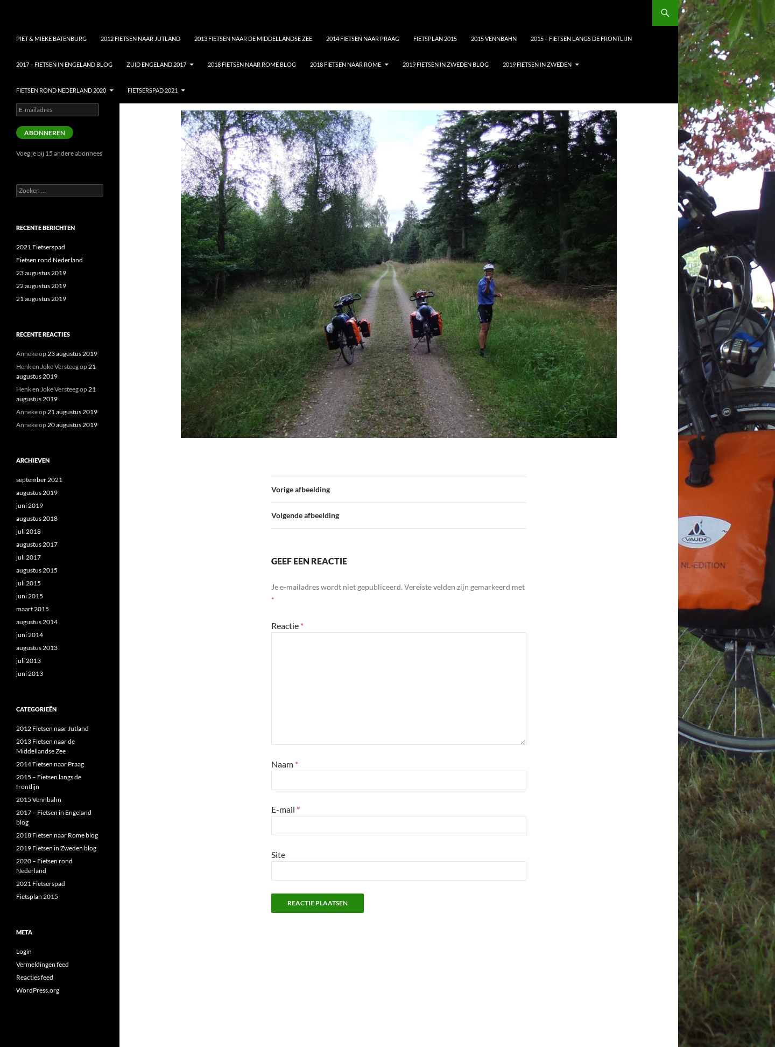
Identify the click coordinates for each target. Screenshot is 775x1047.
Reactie (287, 625)
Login (24, 951)
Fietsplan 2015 (435, 38)
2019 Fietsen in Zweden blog (446, 64)
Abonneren (44, 133)
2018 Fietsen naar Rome (345, 64)
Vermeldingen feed (42, 964)
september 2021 (39, 480)
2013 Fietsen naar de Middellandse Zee (253, 38)
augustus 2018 (37, 518)
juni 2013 (29, 673)
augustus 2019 (37, 492)
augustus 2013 (37, 648)
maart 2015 (32, 609)
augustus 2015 (37, 570)
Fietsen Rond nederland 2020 (61, 90)
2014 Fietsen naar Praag (362, 38)
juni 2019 (29, 505)
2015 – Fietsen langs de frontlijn (581, 38)
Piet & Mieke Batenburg (51, 38)
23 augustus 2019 (41, 273)
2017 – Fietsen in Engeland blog (64, 64)
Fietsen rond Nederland (49, 260)
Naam (284, 764)
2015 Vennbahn (494, 38)
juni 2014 (29, 635)
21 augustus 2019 (41, 299)
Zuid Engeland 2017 (156, 64)
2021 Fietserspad (40, 247)
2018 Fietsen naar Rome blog (252, 64)
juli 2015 (28, 583)
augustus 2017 (37, 544)
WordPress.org (37, 990)
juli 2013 (28, 661)
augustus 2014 (37, 622)
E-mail (285, 809)
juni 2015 (29, 596)
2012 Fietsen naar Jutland (140, 38)
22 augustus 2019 (41, 286)
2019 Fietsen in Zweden (537, 64)
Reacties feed (34, 977)
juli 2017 (28, 557)
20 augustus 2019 (72, 425)
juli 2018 (28, 531)
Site (278, 854)
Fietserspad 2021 (153, 90)
